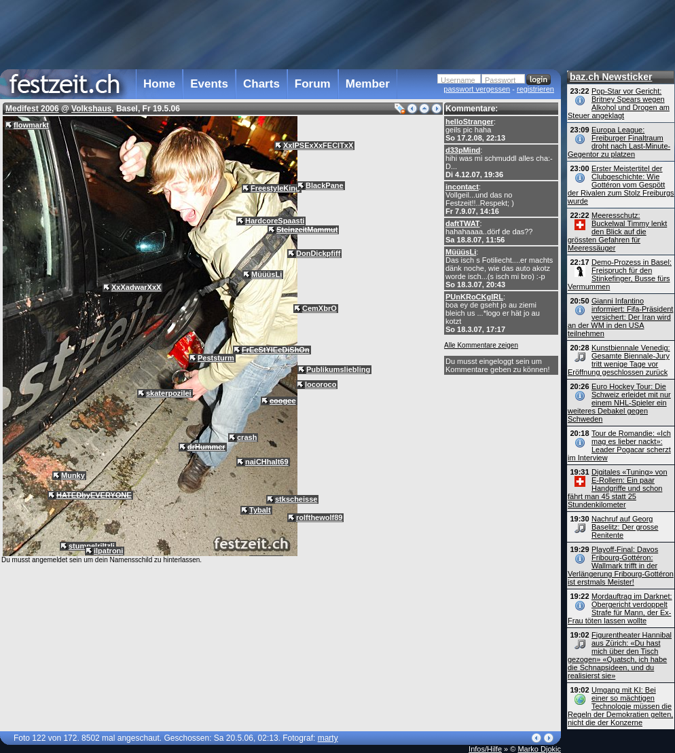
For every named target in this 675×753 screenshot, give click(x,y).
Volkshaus (91, 108)
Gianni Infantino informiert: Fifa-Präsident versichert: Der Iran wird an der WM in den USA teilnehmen (620, 317)
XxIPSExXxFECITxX (318, 145)
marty (328, 738)
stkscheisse (296, 499)
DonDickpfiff (318, 253)
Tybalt (260, 510)
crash (247, 437)
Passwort (500, 80)
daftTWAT (462, 223)
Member (368, 83)
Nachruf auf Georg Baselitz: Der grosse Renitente (624, 527)
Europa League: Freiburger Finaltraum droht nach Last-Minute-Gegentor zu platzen (619, 142)
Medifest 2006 (32, 108)
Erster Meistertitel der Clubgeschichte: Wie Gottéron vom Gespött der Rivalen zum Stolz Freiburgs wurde (621, 184)
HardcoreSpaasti (274, 221)
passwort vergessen (476, 89)
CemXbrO (319, 308)
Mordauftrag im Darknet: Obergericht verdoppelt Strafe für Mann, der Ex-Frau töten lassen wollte (620, 608)
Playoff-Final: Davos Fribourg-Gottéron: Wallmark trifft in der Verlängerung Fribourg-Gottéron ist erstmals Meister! (621, 565)
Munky (73, 475)
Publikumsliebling (338, 369)
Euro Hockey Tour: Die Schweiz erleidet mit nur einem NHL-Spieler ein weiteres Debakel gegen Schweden (619, 402)
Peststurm (216, 358)
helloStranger (469, 121)
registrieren (535, 89)
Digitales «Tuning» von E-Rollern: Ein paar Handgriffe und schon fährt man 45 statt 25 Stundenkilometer (618, 488)
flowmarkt (31, 125)
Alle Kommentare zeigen (481, 345)
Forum (313, 83)
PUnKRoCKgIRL (474, 297)
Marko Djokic (539, 749)
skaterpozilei (168, 393)
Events (209, 83)
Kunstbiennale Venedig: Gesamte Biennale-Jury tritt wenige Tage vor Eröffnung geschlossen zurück (619, 360)
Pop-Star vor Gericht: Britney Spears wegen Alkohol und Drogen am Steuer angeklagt (619, 103)
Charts (261, 83)
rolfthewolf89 (319, 517)
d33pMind (462, 150)
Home (159, 83)
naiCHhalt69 (267, 462)
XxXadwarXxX (136, 287)
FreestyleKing (275, 188)
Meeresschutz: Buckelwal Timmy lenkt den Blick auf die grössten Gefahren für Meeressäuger (617, 231)
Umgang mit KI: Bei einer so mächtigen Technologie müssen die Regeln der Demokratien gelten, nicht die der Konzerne (620, 706)
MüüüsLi (460, 252)
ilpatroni (108, 551)
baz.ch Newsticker (611, 76)
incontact (462, 187)
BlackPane (325, 185)
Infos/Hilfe (485, 749)
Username (458, 80)
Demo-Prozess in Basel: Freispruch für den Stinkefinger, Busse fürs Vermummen (620, 274)
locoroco (320, 384)
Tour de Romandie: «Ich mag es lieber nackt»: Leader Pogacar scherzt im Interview (619, 445)
